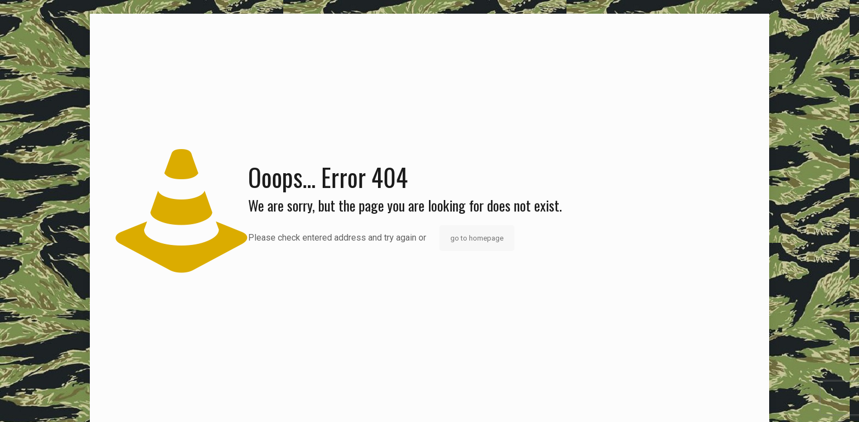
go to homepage (476, 238)
